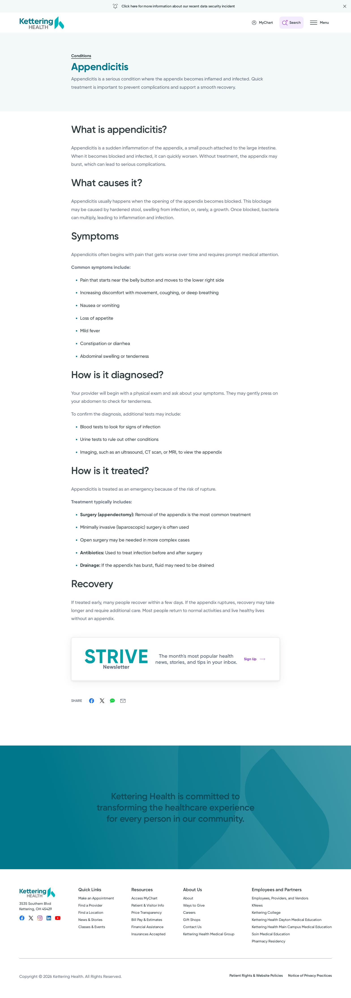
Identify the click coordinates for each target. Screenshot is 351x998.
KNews (257, 905)
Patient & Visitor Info (147, 905)
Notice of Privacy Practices (310, 975)
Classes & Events (91, 927)
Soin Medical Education (271, 934)
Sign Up (254, 659)
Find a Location (90, 912)
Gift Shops (191, 920)
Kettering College (266, 912)
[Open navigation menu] (319, 23)
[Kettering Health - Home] (41, 22)
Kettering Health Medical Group (208, 934)
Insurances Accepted (148, 934)
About (188, 898)
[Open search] (291, 23)
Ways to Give (194, 905)
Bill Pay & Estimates (146, 920)
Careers (189, 912)
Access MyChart (144, 898)
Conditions (81, 55)
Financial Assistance (147, 927)
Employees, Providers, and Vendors (280, 898)
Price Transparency (146, 912)
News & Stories (90, 920)
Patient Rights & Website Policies (256, 975)
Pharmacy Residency (268, 941)
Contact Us (192, 927)
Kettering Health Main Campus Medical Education (292, 927)
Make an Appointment (96, 898)
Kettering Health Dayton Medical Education (286, 920)
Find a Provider (90, 905)
